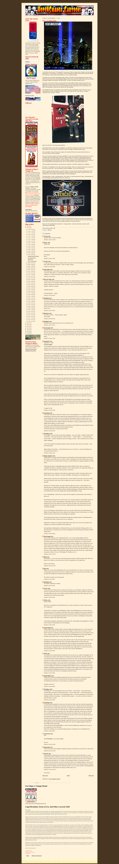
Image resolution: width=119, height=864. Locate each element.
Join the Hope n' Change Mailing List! (33, 27)
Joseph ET (46, 341)
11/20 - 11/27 (31, 237)
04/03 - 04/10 (31, 299)
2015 (28, 323)
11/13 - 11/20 (31, 239)
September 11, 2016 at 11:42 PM (49, 744)
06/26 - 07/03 (31, 279)
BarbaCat (46, 313)
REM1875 (46, 321)
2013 (28, 326)
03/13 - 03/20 (31, 304)
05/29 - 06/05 (31, 286)
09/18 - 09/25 (31, 252)
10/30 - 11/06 (31, 242)
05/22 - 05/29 (31, 288)
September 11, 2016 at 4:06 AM (49, 266)
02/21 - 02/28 (31, 309)
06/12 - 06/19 (31, 282)
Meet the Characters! (37, 855)
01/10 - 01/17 (31, 319)
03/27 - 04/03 (31, 301)
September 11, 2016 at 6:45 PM (49, 699)
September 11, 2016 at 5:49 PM (49, 686)
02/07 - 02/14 (31, 313)
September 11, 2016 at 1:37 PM (49, 585)
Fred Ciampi (47, 327)
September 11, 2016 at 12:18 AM (49, 239)
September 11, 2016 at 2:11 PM (49, 597)
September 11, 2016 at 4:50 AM (49, 276)
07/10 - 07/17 (31, 276)
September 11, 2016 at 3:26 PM (49, 650)
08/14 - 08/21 (31, 267)
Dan (45, 568)
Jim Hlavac (47, 433)
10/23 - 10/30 (31, 244)
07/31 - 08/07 (31, 271)
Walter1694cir (47, 675)
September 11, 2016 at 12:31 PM (49, 565)
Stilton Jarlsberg (48, 455)
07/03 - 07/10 (31, 277)
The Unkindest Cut (32, 257)
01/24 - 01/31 (31, 316)
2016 (28, 227)
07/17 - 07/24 (31, 274)
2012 (28, 328)
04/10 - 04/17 (31, 298)
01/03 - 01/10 (31, 321)
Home (68, 775)
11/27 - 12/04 (31, 236)
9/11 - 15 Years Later (32, 261)
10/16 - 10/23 (31, 246)
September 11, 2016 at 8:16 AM (49, 410)
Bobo (45, 557)
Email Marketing (31, 41)
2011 (28, 329)
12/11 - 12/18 (31, 232)
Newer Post (45, 775)
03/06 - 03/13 (31, 306)
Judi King (46, 298)
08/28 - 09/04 (31, 264)
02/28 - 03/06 (31, 308)
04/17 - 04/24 (31, 296)
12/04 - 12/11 (31, 234)
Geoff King (47, 413)
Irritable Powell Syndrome (33, 256)
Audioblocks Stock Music (30, 350)
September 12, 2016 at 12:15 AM (49, 769)
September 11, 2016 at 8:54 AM (49, 430)
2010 (28, 331)
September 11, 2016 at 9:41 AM (49, 533)
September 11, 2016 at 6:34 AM (49, 310)
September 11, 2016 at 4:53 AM (49, 295)
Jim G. (45, 242)
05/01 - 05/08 (31, 292)
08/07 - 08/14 (31, 269)
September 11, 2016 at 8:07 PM (49, 730)
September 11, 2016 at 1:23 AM (49, 258)
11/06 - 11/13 (31, 241)
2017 (28, 226)
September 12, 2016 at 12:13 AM (49, 750)
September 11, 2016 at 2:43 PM (49, 624)
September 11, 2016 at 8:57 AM (49, 452)
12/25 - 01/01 (31, 229)
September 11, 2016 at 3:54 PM (49, 672)
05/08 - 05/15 (31, 291)
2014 (28, 324)
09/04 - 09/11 (31, 262)
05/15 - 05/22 (31, 289)
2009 (28, 333)
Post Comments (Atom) (54, 779)
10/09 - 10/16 (31, 247)
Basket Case (30, 259)
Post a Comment (47, 772)
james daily (47, 269)
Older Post (91, 775)
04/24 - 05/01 (31, 294)
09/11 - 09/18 (31, 254)
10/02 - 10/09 (31, 249)
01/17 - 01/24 (31, 318)
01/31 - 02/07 (31, 314)
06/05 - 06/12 (31, 284)
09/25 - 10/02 (31, 251)
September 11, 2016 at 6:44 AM (49, 318)
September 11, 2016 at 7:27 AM (49, 324)
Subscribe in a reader (29, 95)
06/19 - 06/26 (31, 281)
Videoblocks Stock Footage (31, 349)
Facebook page (35, 198)
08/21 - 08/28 (31, 266)
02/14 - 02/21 (31, 311)
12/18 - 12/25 (31, 231)
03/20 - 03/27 (31, 303)
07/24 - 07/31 (31, 272)
